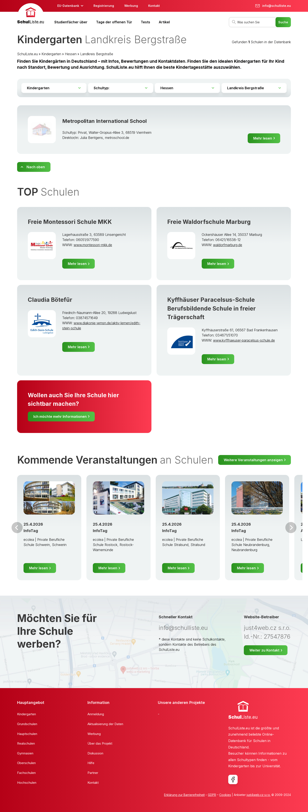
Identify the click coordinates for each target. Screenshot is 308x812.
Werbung (131, 5)
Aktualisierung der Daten (105, 724)
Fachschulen (26, 773)
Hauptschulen (27, 734)
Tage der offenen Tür (114, 22)
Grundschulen (27, 724)
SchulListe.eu (27, 54)
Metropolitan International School (104, 121)
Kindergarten (51, 54)
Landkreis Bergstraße (96, 54)
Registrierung (103, 5)
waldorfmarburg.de (227, 245)
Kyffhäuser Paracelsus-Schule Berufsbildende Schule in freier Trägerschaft (211, 308)
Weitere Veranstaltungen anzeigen (253, 460)
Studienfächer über (70, 22)
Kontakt (154, 5)
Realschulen (26, 743)
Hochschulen (26, 783)
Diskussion (95, 753)
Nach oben (36, 167)
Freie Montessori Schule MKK (70, 221)
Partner (92, 773)
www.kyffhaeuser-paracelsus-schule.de (244, 340)
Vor (17, 527)
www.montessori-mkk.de (93, 245)
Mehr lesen (262, 138)
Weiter (290, 527)
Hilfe (90, 763)
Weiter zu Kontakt (264, 650)
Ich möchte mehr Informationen (60, 416)
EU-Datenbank (68, 5)
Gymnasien (25, 753)
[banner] (30, 14)
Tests (145, 22)
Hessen (71, 54)
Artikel (164, 22)
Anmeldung (95, 714)
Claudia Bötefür (50, 299)
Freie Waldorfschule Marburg (209, 221)
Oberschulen (26, 763)
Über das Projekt (99, 743)
